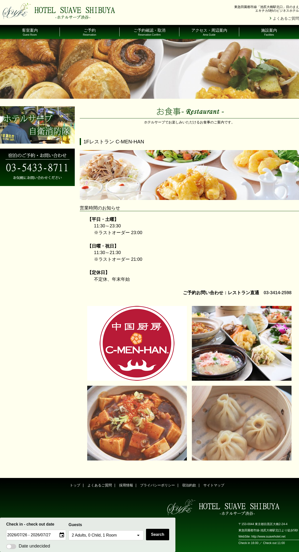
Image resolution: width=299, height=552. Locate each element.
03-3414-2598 (278, 292)
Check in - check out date (30, 524)
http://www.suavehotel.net (268, 536)
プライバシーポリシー (157, 485)
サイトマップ (213, 485)
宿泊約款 (189, 485)
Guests (75, 525)
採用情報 (126, 485)
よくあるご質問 (286, 18)
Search (157, 534)
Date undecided (28, 546)
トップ (75, 485)
